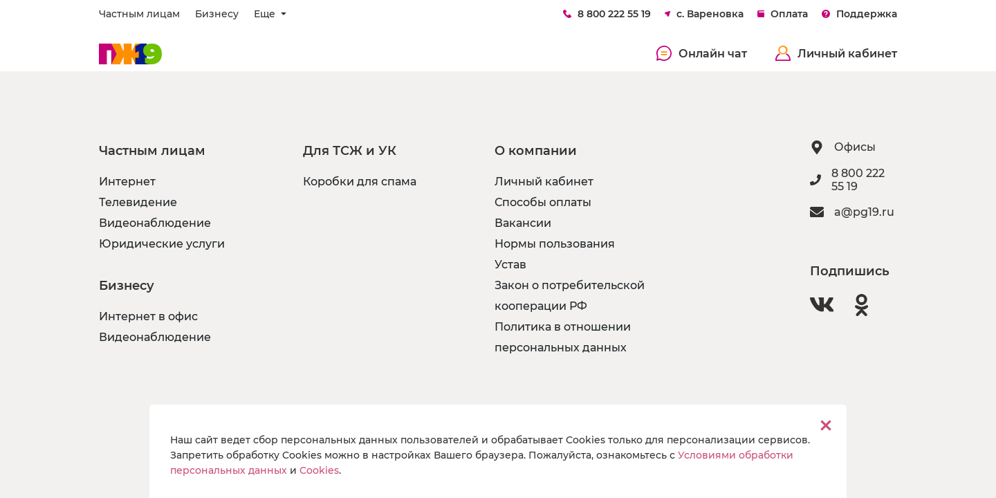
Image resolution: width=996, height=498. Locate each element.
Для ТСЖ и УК (349, 150)
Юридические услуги (162, 243)
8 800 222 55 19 (607, 14)
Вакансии (523, 223)
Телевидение (138, 202)
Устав (510, 264)
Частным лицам (139, 14)
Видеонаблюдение (155, 223)
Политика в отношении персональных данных (563, 337)
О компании (536, 150)
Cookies (319, 470)
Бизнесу (217, 14)
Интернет (127, 181)
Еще (266, 14)
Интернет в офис (148, 316)
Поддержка (859, 14)
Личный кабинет (836, 53)
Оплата (782, 14)
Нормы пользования (555, 243)
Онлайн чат (702, 53)
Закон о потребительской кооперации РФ (570, 296)
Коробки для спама (359, 181)
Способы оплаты (543, 202)
